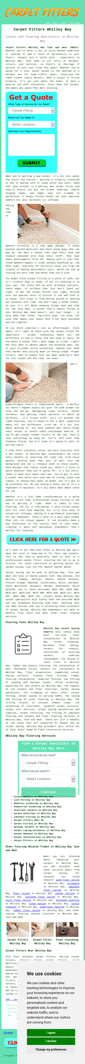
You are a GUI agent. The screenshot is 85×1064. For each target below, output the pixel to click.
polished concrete (67, 900)
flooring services (63, 716)
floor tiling (21, 893)
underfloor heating (52, 907)
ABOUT (54, 23)
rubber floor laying (27, 910)
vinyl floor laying (18, 900)
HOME (48, 23)
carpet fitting (65, 893)
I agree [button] (51, 1032)
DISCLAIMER (75, 23)
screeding (73, 883)
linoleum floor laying (40, 897)
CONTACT (64, 23)
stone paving (37, 903)
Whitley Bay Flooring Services (31, 736)
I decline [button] (50, 1041)
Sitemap (8, 1032)
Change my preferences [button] (51, 1049)
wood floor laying (67, 880)
